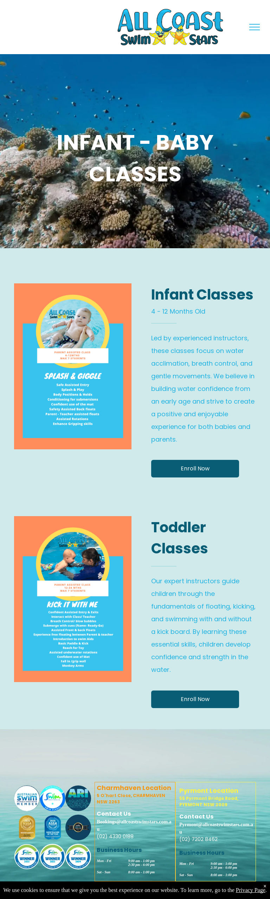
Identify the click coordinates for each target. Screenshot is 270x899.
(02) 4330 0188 (115, 836)
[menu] (254, 27)
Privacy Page (250, 890)
